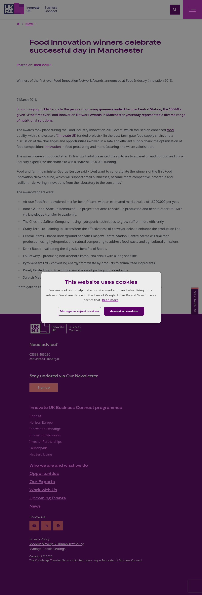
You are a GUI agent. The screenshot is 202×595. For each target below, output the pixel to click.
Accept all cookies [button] (124, 311)
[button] (79, 311)
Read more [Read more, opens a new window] (110, 300)
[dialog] (101, 297)
